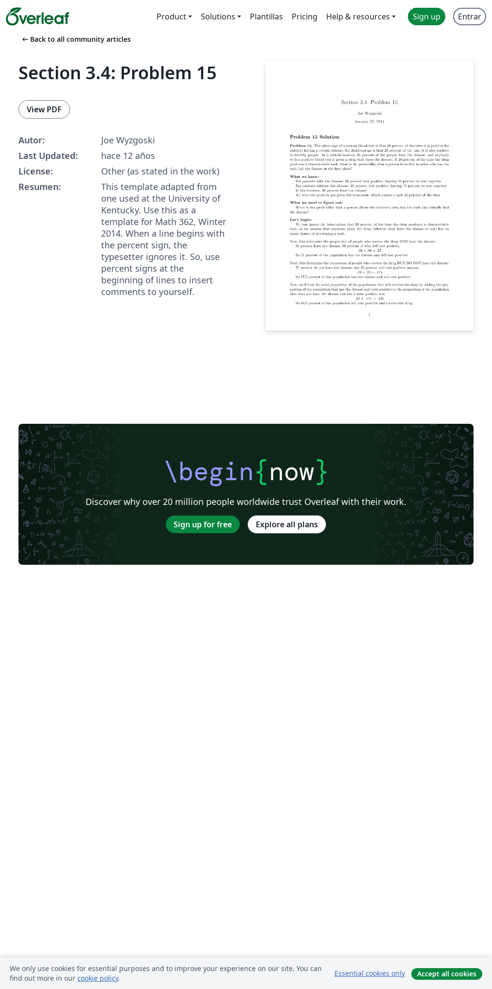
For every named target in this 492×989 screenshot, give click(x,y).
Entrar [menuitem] (469, 16)
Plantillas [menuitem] (266, 16)
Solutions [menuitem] (218, 16)
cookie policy (97, 978)
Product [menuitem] (171, 16)
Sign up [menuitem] (426, 16)
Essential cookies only (369, 973)
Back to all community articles (75, 39)
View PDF (44, 109)
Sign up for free (203, 524)
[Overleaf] (37, 16)
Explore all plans (287, 524)
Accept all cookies (446, 973)
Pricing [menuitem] (304, 16)
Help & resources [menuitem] (358, 16)
